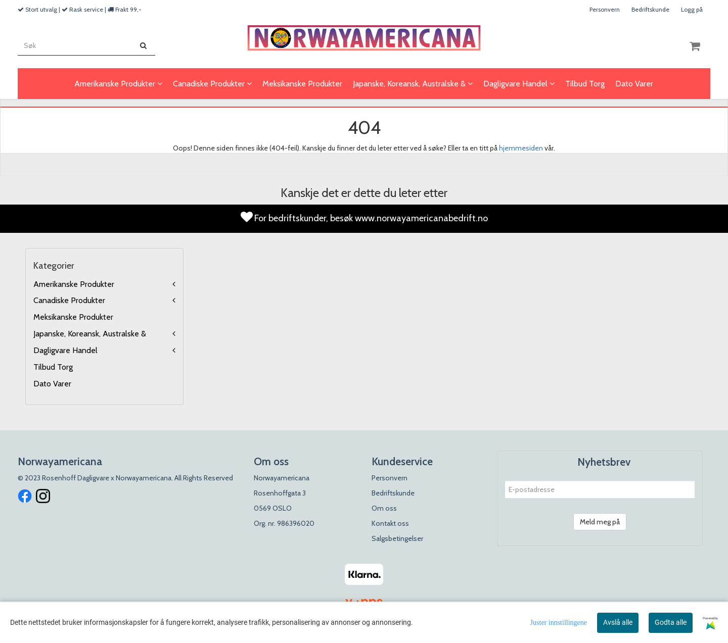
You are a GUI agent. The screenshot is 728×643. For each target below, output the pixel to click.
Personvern (604, 9)
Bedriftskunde (650, 9)
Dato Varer (52, 383)
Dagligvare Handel (65, 350)
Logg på (692, 9)
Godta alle (671, 622)
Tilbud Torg (53, 367)
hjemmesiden (521, 148)
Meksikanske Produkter (73, 317)
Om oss (384, 508)
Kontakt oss (390, 523)
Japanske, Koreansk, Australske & (89, 333)
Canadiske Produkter (69, 300)
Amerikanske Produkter (73, 284)
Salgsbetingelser (397, 538)
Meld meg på (600, 521)
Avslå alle (617, 622)
